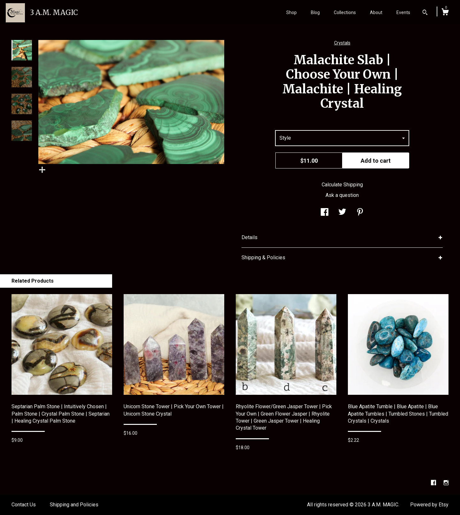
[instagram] (446, 483)
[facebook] (434, 483)
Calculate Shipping (342, 185)
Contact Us (24, 505)
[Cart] (444, 13)
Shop (291, 12)
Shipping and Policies (74, 505)
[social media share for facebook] (324, 213)
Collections (345, 12)
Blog (315, 12)
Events (403, 12)
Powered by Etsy (429, 505)
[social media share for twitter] (342, 213)
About (376, 12)
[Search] (425, 13)
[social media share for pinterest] (360, 213)
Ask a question (342, 195)
